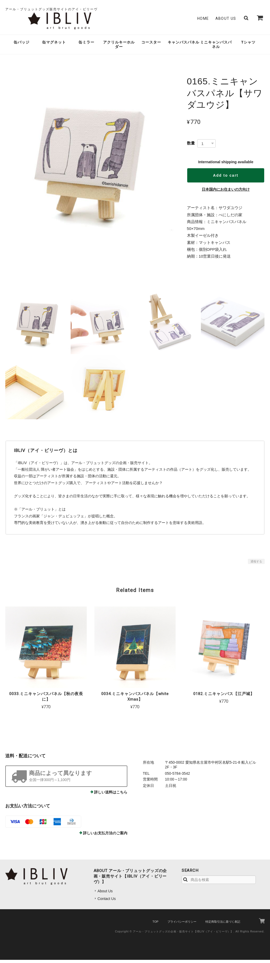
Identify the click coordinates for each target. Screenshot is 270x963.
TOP (155, 924)
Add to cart (225, 178)
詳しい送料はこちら (110, 795)
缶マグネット (54, 45)
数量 (191, 146)
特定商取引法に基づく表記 (222, 924)
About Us (225, 20)
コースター (151, 45)
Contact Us (107, 902)
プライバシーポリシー (181, 924)
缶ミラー (86, 45)
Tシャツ (248, 45)
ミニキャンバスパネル (216, 47)
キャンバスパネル (183, 45)
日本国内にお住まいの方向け (226, 192)
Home (203, 20)
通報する (256, 564)
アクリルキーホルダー (119, 47)
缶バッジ (22, 45)
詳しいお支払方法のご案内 (105, 836)
